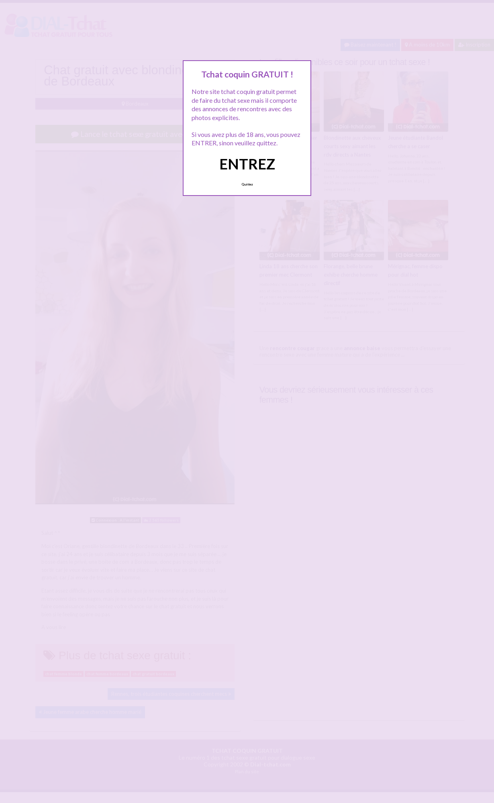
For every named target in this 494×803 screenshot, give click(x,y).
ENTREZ (247, 164)
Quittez (247, 184)
